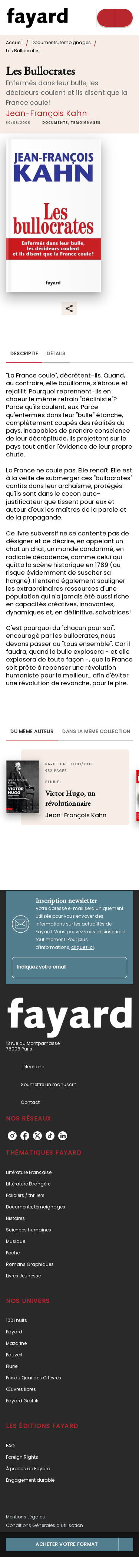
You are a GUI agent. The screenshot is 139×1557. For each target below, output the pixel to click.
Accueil (14, 42)
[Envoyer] (118, 968)
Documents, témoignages (61, 42)
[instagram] (12, 1135)
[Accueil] (37, 17)
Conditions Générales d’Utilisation (44, 1525)
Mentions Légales (25, 1517)
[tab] (24, 354)
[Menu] (115, 18)
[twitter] (37, 1135)
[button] (71, 122)
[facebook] (25, 1135)
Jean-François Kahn (46, 113)
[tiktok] (50, 1135)
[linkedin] (62, 1135)
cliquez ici (82, 947)
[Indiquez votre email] (60, 967)
